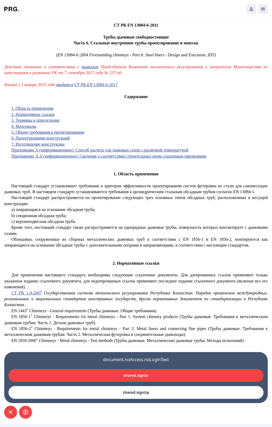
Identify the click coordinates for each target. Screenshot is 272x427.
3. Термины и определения (35, 120)
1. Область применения (32, 108)
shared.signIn (136, 375)
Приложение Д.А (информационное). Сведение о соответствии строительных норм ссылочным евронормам (108, 156)
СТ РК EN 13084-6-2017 (96, 84)
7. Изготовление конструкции (38, 144)
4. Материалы (23, 126)
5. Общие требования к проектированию (47, 132)
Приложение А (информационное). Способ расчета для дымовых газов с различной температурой (100, 150)
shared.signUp (136, 392)
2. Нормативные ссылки (33, 114)
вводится (64, 84)
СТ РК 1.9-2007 (26, 293)
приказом (90, 67)
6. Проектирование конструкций (40, 138)
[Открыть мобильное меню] (263, 9)
